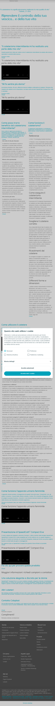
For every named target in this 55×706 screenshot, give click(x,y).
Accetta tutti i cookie (27, 373)
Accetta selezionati (27, 368)
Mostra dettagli (9, 361)
